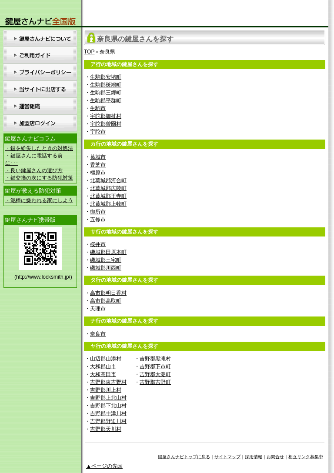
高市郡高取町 (105, 301)
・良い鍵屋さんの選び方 (34, 170)
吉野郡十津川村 (108, 413)
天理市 (98, 309)
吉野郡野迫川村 (108, 421)
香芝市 (98, 165)
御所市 (98, 212)
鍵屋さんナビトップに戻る (184, 456)
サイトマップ (227, 456)
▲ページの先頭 (104, 466)
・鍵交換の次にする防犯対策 (39, 178)
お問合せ (275, 456)
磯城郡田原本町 (108, 252)
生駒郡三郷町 (105, 93)
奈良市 (98, 334)
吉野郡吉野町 (155, 382)
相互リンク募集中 (305, 456)
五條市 (98, 220)
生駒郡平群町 (105, 100)
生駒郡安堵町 (105, 77)
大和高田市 (103, 374)
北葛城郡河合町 (108, 180)
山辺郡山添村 (105, 359)
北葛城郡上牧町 (108, 204)
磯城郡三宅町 (105, 260)
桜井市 (98, 244)
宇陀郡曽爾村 (105, 124)
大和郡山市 (103, 366)
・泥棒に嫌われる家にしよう (39, 200)
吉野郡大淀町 (155, 374)
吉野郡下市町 (155, 366)
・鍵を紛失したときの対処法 (39, 148)
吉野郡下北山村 (108, 406)
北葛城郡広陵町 (108, 188)
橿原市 (98, 173)
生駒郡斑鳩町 (105, 85)
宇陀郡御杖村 (105, 116)
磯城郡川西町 (105, 268)
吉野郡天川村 (105, 429)
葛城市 (98, 157)
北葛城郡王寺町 (108, 196)
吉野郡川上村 (105, 390)
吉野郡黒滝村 (155, 359)
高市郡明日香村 (108, 293)
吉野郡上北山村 (108, 398)
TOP (89, 52)
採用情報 (253, 456)
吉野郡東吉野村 (108, 382)
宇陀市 (98, 132)
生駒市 (98, 108)
